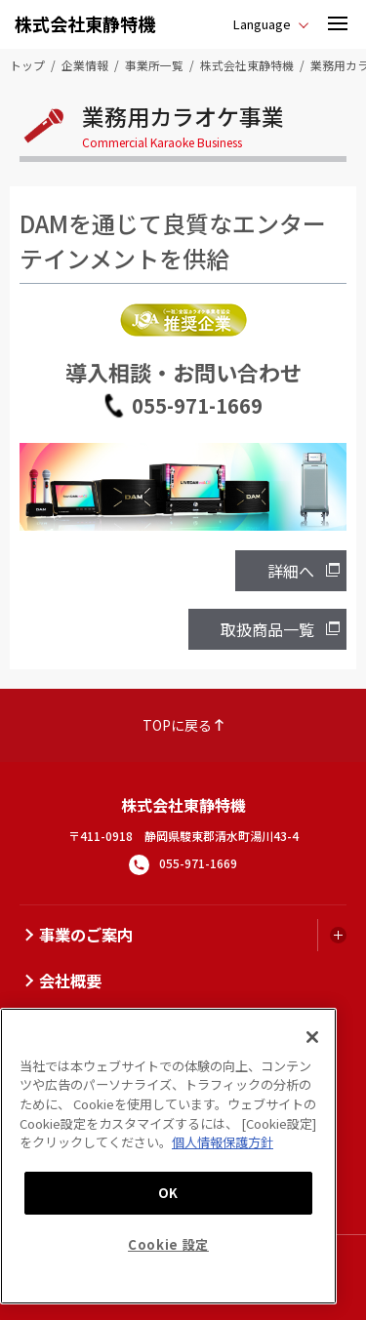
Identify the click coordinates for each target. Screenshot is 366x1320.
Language (262, 24)
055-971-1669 (197, 405)
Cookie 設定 (168, 1244)
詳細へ (290, 570)
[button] (337, 24)
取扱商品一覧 (267, 629)
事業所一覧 (154, 65)
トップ (27, 65)
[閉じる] (312, 1037)
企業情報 (84, 65)
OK (168, 1192)
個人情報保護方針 (222, 1142)
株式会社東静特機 (85, 23)
